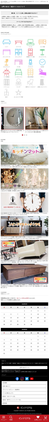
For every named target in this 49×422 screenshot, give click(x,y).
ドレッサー (18, 82)
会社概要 (4, 382)
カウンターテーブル (42, 52)
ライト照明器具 (6, 72)
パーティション (6, 82)
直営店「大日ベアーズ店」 (9, 396)
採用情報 (4, 403)
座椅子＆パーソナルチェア (30, 82)
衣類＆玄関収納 (30, 72)
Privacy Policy (29, 413)
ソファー (6, 42)
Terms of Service (36, 413)
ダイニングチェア (18, 52)
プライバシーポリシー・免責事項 (10, 389)
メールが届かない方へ (8, 393)
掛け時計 (42, 62)
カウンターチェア (6, 62)
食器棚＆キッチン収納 (30, 52)
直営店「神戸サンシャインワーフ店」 (12, 399)
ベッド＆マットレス (18, 72)
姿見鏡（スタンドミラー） (42, 82)
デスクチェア (30, 62)
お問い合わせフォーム (24, 367)
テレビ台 (30, 42)
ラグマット (42, 72)
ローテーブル (18, 42)
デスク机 (18, 62)
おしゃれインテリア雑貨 (18, 92)
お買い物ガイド (6, 386)
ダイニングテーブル (6, 52)
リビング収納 (42, 42)
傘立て (6, 92)
